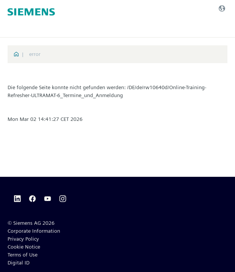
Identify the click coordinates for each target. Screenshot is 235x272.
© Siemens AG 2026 (31, 223)
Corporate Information (34, 231)
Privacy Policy (23, 239)
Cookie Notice (24, 247)
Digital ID (19, 263)
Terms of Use (22, 255)
